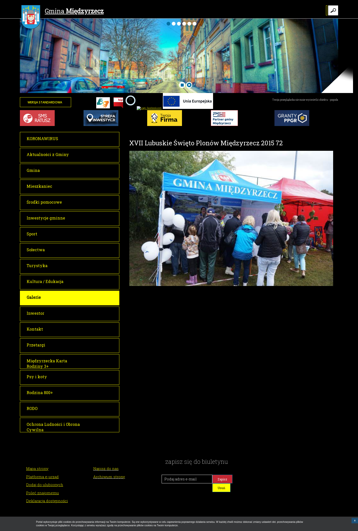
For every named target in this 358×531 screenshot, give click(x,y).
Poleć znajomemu (42, 492)
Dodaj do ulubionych (44, 484)
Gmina (62, 11)
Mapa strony (37, 468)
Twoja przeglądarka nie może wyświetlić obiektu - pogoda (305, 99)
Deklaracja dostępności (47, 500)
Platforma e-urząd (42, 476)
